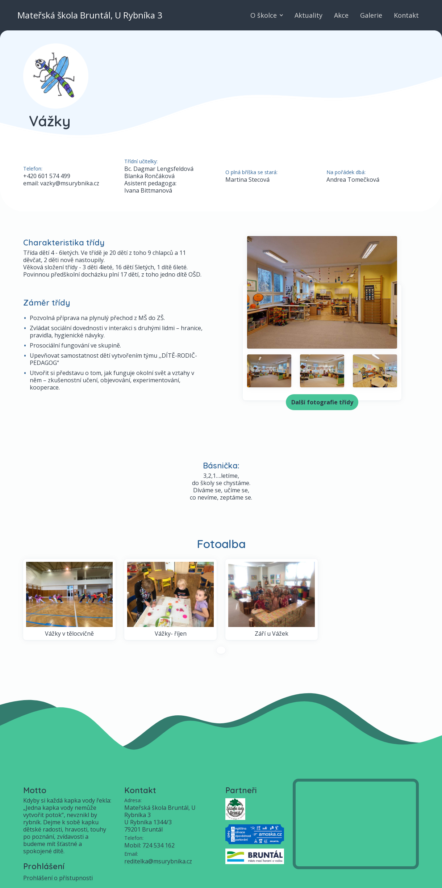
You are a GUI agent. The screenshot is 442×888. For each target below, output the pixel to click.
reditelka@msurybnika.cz (158, 861)
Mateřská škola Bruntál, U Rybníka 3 (89, 15)
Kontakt (406, 15)
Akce (341, 15)
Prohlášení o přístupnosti (58, 878)
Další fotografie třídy (322, 402)
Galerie (371, 15)
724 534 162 (158, 845)
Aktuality (308, 15)
